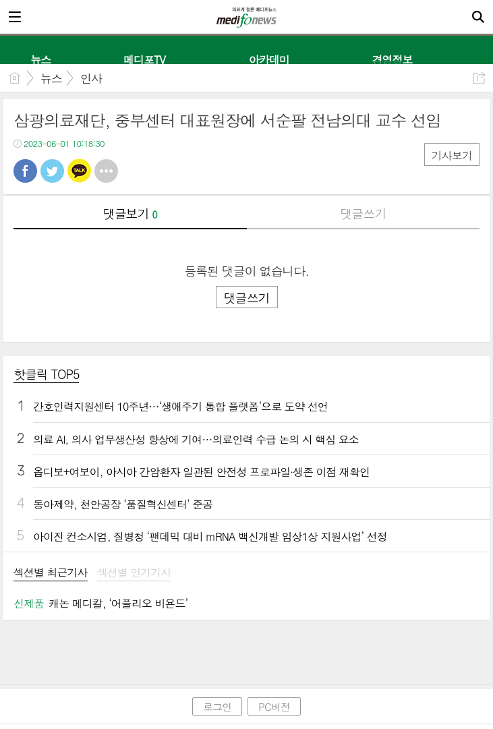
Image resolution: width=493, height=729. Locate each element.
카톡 (79, 171)
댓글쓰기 (363, 213)
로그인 (217, 706)
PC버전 (274, 706)
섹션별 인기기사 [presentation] (134, 573)
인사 (91, 78)
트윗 (52, 171)
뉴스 (51, 78)
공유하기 (479, 78)
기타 (106, 171)
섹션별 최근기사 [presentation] (50, 573)
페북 (25, 171)
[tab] (50, 573)
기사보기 (452, 155)
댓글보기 (130, 213)
